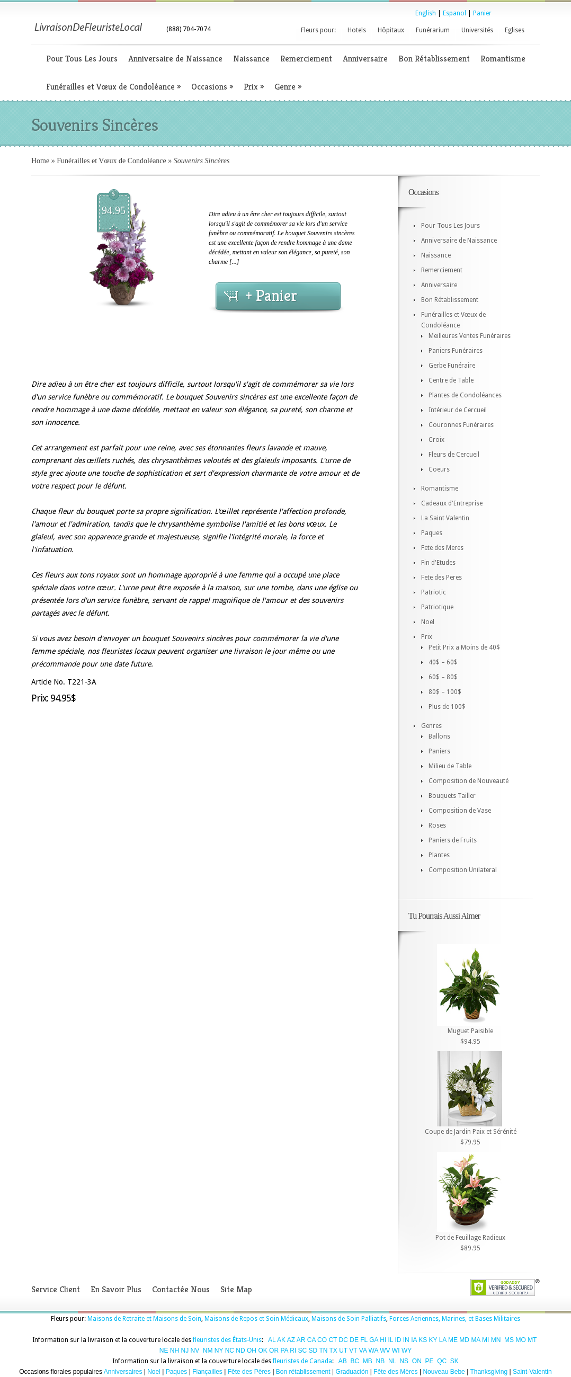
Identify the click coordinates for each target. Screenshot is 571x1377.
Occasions (212, 86)
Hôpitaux (391, 30)
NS (403, 1361)
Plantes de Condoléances (465, 395)
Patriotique (437, 607)
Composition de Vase (460, 810)
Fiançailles (207, 1371)
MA (475, 1340)
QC (442, 1361)
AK (281, 1340)
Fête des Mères (395, 1371)
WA (373, 1350)
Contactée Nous (181, 1289)
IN (406, 1340)
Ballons (439, 736)
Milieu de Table (450, 766)
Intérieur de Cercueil (458, 410)
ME (453, 1340)
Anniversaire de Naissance (175, 58)
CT (332, 1340)
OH (251, 1350)
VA (363, 1350)
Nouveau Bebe (444, 1371)
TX (333, 1350)
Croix (436, 439)
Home (40, 161)
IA (414, 1340)
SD (313, 1350)
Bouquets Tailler (452, 795)
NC (229, 1350)
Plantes (439, 855)
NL (392, 1361)
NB (380, 1361)
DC (343, 1340)
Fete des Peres (441, 577)
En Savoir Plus (116, 1289)
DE (354, 1340)
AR (301, 1340)
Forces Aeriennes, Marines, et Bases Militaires (454, 1318)
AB (342, 1361)
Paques (431, 533)
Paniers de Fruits (453, 840)
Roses (437, 825)
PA (284, 1350)
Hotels (356, 30)
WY (407, 1350)
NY (219, 1350)
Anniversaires (123, 1371)
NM (208, 1350)
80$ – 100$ (445, 692)
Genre (287, 86)
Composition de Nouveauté (468, 781)
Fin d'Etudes (438, 562)
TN (323, 1350)
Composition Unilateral (463, 870)
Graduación (351, 1371)
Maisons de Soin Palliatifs (348, 1318)
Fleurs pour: (318, 30)
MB (367, 1361)
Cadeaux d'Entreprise (452, 503)
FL (364, 1340)
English (425, 13)
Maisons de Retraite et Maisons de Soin (144, 1318)
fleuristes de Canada (302, 1361)
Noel (427, 622)
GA (373, 1340)
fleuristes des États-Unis (227, 1340)
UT (343, 1350)
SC (302, 1350)
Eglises (514, 30)
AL (271, 1340)
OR (274, 1350)
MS (509, 1340)
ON (417, 1361)
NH (174, 1350)
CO (322, 1340)
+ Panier (271, 296)
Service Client (55, 1289)
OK (262, 1350)
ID (398, 1340)
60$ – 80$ (443, 677)
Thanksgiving (488, 1371)
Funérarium (433, 30)
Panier (482, 13)
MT (532, 1340)
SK (454, 1361)
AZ (291, 1340)
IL (391, 1340)
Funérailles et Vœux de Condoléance (113, 86)
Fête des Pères (249, 1371)
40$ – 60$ (443, 662)
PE (429, 1361)
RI (293, 1350)
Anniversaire (365, 58)
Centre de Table (451, 380)
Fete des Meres (442, 548)
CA (311, 1340)
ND (240, 1350)
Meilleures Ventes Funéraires (470, 336)
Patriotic (433, 592)
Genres (431, 726)
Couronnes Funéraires (461, 425)
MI (485, 1340)
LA (443, 1340)
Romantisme (502, 58)
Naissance (251, 58)
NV (195, 1350)
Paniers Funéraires (456, 350)
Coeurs (439, 469)
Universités (477, 30)
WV (385, 1350)
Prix (254, 86)
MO (520, 1340)
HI (383, 1340)
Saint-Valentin (532, 1371)
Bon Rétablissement (434, 58)
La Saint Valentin (445, 518)
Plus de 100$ (447, 706)
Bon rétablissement (303, 1371)
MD (464, 1340)
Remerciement (306, 58)
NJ (185, 1350)
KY (433, 1340)
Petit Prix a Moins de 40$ (464, 647)
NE (163, 1350)
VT (353, 1350)
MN (496, 1340)
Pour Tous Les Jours (82, 58)
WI (396, 1350)
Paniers (439, 751)
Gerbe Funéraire (452, 365)
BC (355, 1361)
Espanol (454, 13)
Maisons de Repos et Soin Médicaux (256, 1318)
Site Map (236, 1289)
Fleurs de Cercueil (454, 454)
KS (422, 1340)
